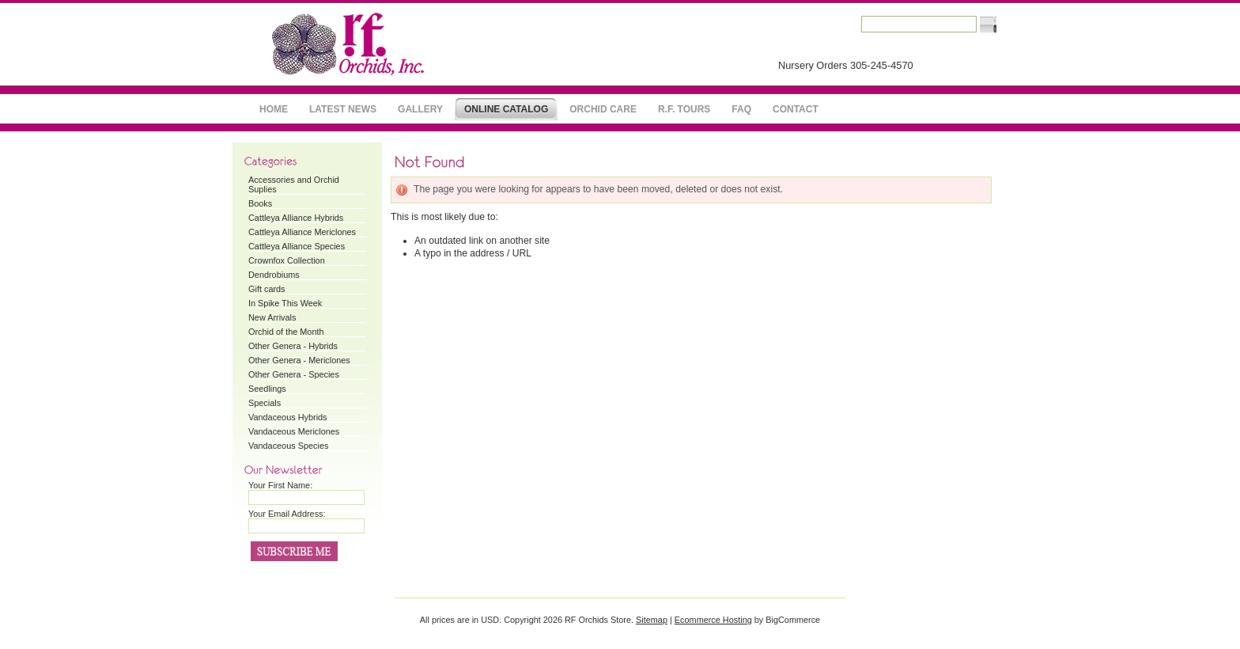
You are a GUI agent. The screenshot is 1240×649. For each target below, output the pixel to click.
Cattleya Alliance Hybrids (295, 217)
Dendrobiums (274, 274)
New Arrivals (272, 317)
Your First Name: (280, 485)
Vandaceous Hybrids (287, 417)
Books (260, 203)
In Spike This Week (285, 303)
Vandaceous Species (288, 445)
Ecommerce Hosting (713, 619)
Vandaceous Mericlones (293, 431)
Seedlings (267, 388)
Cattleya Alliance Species (296, 246)
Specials (264, 403)
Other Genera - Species (293, 374)
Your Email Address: (287, 513)
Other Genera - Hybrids (293, 346)
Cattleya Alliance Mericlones (302, 232)
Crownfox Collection (286, 260)
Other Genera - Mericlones (299, 360)
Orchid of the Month (286, 331)
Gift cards (266, 289)
